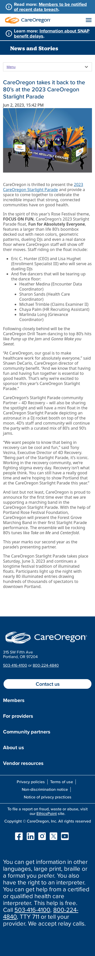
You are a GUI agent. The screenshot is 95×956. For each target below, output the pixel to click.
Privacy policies (31, 781)
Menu (11, 66)
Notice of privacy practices (47, 797)
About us (13, 747)
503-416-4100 (15, 665)
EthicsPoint (46, 813)
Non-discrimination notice (45, 789)
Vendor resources (23, 763)
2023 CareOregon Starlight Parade (43, 187)
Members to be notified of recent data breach (50, 7)
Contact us (48, 684)
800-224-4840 (46, 665)
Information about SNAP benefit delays (51, 33)
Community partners (26, 731)
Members (14, 700)
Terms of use (61, 781)
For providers (18, 716)
